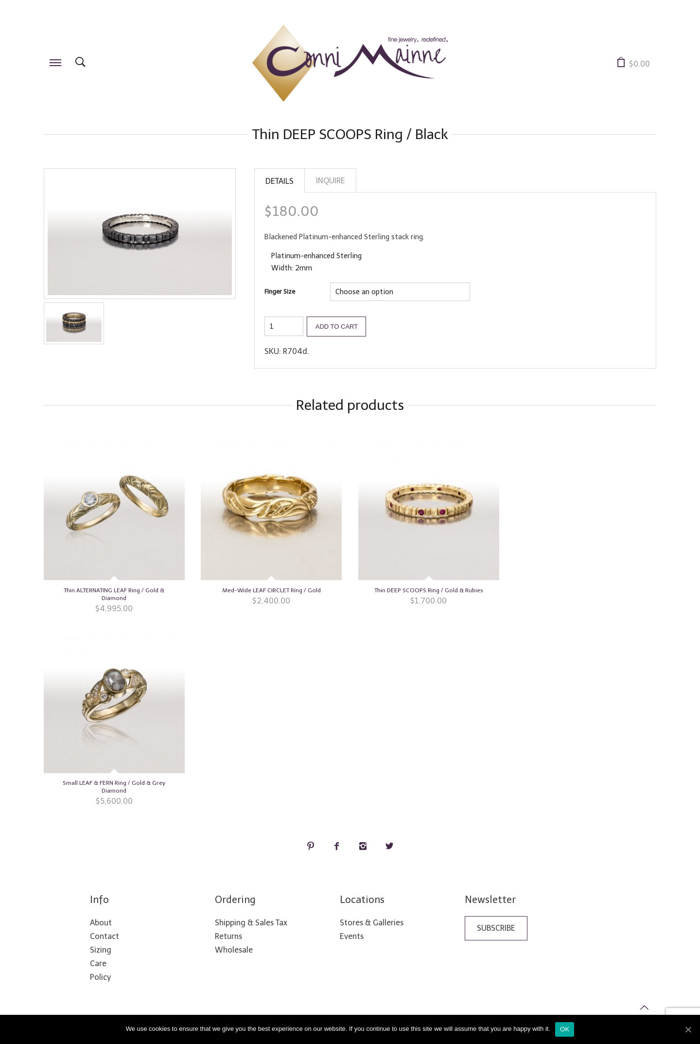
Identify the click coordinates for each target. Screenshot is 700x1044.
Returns (228, 935)
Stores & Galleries (371, 921)
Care (98, 962)
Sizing (100, 949)
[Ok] (688, 1029)
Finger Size (279, 291)
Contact (104, 935)
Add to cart (336, 325)
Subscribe (496, 927)
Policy (100, 976)
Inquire (330, 180)
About (101, 921)
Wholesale (234, 949)
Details (279, 181)
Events (352, 935)
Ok (564, 1029)
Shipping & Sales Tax (251, 921)
